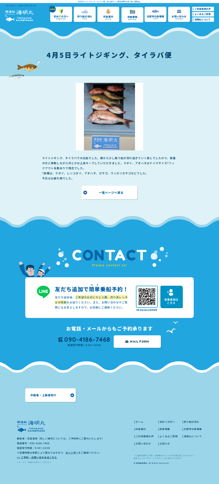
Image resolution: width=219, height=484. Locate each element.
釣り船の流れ (84, 14)
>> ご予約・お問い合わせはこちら (37, 457)
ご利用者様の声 (203, 8)
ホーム (139, 422)
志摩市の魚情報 (155, 14)
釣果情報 (132, 15)
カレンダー (72, 452)
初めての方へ (61, 14)
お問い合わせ (179, 14)
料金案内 (108, 14)
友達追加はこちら (171, 297)
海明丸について (203, 19)
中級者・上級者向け (43, 395)
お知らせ (165, 443)
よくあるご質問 (203, 14)
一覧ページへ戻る (111, 192)
